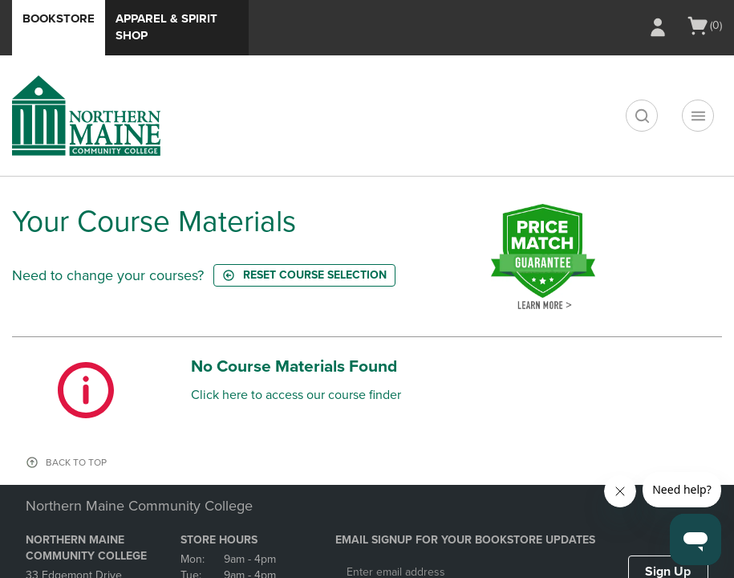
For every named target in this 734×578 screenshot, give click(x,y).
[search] (642, 116)
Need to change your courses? (108, 275)
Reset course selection (304, 275)
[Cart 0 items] (704, 25)
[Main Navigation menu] (698, 116)
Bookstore (58, 18)
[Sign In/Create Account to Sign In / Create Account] (658, 27)
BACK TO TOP (76, 462)
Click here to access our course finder (296, 395)
